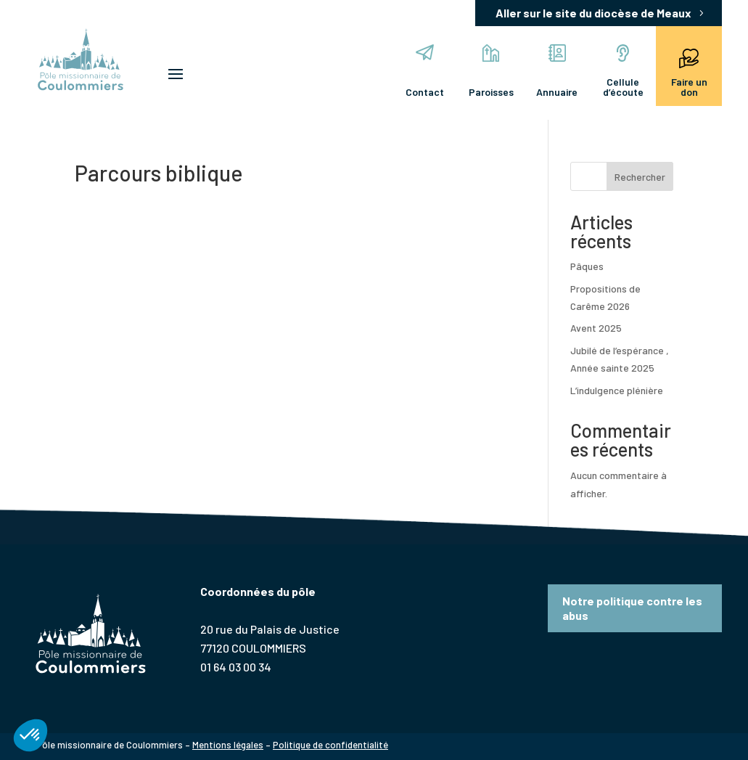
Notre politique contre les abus (632, 608)
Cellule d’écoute (623, 71)
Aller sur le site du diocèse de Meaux (593, 13)
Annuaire (557, 71)
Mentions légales (227, 745)
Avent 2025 (596, 328)
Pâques (587, 266)
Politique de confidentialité (330, 745)
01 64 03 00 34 (235, 667)
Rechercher (640, 177)
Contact (425, 71)
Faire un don (689, 71)
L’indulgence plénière (616, 390)
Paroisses (491, 71)
